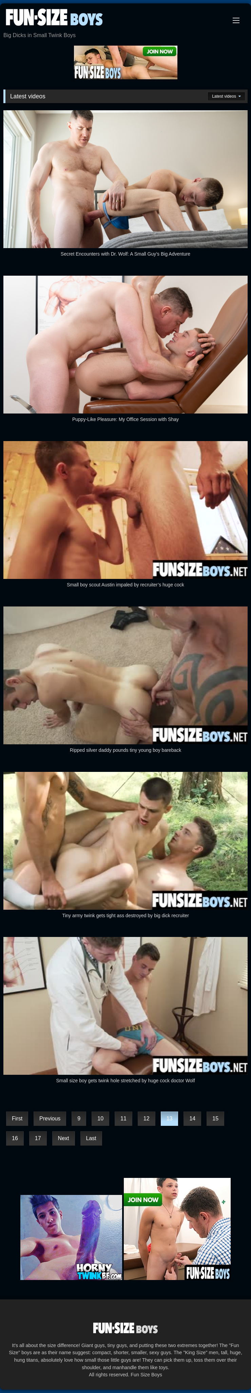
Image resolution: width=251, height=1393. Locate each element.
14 (192, 1118)
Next (63, 1138)
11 (123, 1118)
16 (15, 1138)
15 (215, 1118)
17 (38, 1138)
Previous (49, 1118)
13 (170, 1118)
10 (100, 1118)
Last (91, 1138)
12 (146, 1118)
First (17, 1118)
